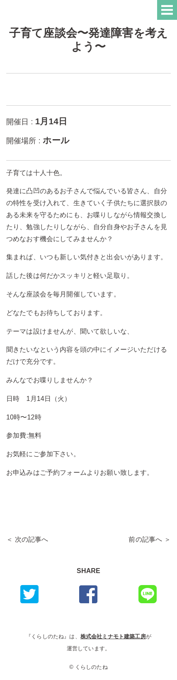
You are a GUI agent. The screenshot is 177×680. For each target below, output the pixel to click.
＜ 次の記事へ (27, 539)
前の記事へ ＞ (150, 539)
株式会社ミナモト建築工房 (113, 636)
